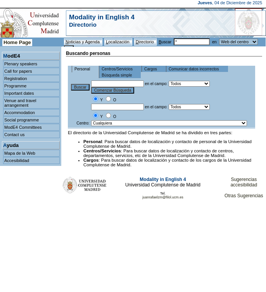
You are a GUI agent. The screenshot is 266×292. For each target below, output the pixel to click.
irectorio (145, 41)
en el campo (156, 84)
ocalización (118, 41)
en (235, 41)
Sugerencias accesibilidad (243, 182)
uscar (185, 41)
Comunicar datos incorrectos (194, 69)
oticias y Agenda (83, 41)
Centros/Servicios (117, 69)
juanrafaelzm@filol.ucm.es (162, 197)
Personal (82, 69)
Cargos (150, 69)
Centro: (82, 123)
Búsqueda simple (117, 75)
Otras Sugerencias (244, 195)
